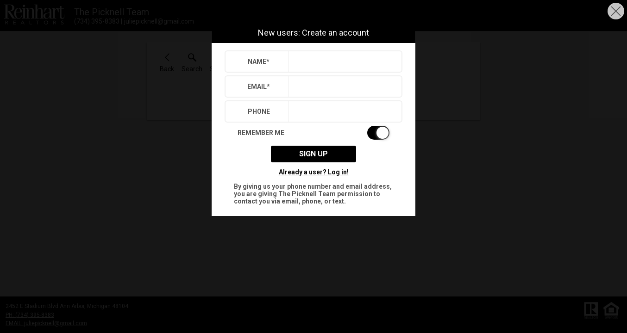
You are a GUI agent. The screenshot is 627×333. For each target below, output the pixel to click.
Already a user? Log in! (314, 172)
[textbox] (343, 61)
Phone (259, 111)
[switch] (313, 132)
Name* (259, 61)
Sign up (313, 153)
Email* (258, 86)
